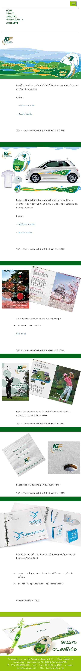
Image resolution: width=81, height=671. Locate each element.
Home (16, 10)
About (10, 13)
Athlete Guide (26, 105)
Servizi (11, 16)
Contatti (12, 23)
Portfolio (14, 19)
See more (21, 333)
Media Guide (25, 114)
